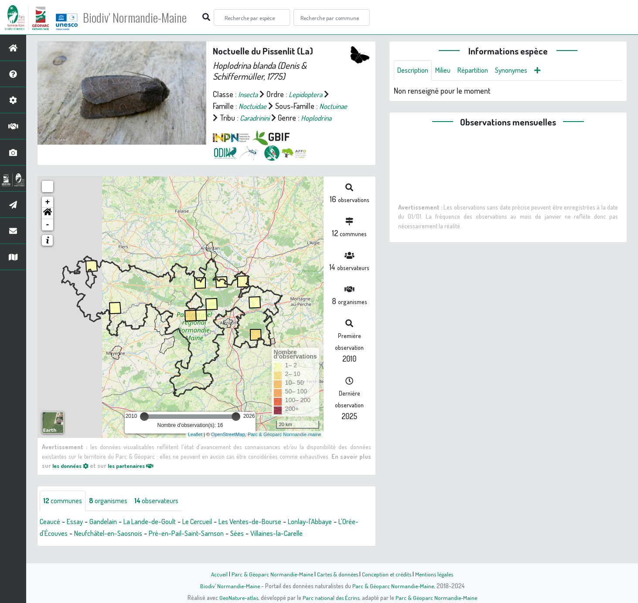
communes (64, 513)
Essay (78, 534)
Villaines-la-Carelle (321, 545)
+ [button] (47, 214)
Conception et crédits (387, 574)
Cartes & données (336, 574)
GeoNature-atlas (236, 597)
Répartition (481, 70)
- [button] (47, 236)
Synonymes (523, 70)
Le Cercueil (211, 534)
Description (414, 70)
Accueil (215, 574)
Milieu (448, 70)
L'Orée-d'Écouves (66, 545)
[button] (47, 225)
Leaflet (195, 446)
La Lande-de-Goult (159, 534)
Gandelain (108, 534)
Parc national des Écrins (330, 597)
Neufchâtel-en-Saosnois (137, 545)
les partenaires (139, 477)
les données (72, 477)
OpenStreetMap (228, 446)
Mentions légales (437, 574)
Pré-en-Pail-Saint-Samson (222, 545)
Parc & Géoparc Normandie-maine (284, 446)
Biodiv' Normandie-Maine (143, 17)
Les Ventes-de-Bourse (270, 534)
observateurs (167, 513)
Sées (277, 545)
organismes (114, 513)
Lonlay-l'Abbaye (336, 534)
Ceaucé (51, 534)
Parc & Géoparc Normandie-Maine (269, 574)
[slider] (144, 428)
